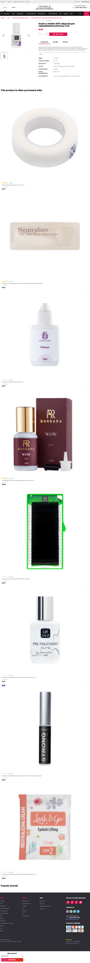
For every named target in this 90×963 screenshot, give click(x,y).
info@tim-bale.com (73, 919)
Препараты (20, 13)
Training (9, 1)
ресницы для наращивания (72, 943)
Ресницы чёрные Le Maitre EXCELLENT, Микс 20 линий (16, 579)
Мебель (2, 925)
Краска (2, 930)
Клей (13, 13)
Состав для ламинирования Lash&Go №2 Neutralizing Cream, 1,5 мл (19, 874)
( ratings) (73, 941)
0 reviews (48, 20)
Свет (60, 13)
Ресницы (6, 13)
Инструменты (41, 13)
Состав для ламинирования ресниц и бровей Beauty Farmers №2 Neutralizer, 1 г (22, 283)
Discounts (3, 1)
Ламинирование (31, 13)
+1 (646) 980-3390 (80, 7)
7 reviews (11, 182)
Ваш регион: (12, 953)
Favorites (77, 1)
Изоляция (2, 920)
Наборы (65, 13)
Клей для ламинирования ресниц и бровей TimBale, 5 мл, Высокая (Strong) (21, 775)
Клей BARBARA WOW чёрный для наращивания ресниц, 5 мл (18, 480)
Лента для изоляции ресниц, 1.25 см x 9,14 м (13, 185)
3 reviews (11, 281)
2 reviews (11, 478)
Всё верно (12, 959)
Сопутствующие (52, 13)
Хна (1, 928)
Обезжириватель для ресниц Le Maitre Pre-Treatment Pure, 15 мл (18, 677)
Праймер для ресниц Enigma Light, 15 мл (12, 382)
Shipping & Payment (18, 1)
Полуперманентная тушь (7, 923)
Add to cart (58, 34)
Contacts (27, 1)
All (1, 13)
